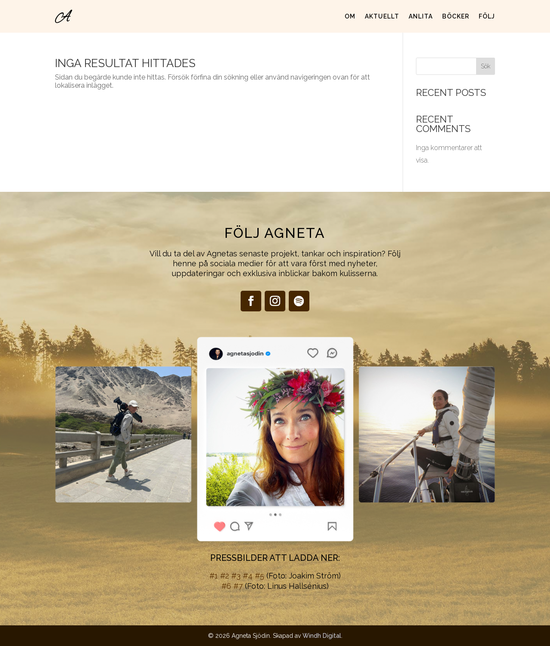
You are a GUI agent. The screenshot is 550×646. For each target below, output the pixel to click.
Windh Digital (321, 635)
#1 (213, 575)
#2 (224, 575)
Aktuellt (382, 16)
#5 (259, 575)
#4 (248, 575)
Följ (487, 16)
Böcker (455, 16)
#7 (238, 586)
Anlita (421, 16)
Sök (485, 66)
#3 (236, 575)
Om (350, 16)
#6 (226, 586)
